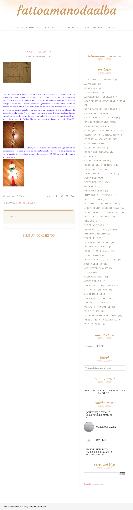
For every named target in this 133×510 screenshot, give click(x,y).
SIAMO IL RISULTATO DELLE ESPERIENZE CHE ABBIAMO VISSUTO (99, 452)
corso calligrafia (96, 152)
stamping (90, 298)
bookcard (110, 109)
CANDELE (101, 440)
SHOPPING (90, 289)
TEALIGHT (101, 302)
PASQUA (107, 229)
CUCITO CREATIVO (27, 203)
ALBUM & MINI (92, 88)
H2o (86, 199)
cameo (110, 117)
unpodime (110, 315)
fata (112, 173)
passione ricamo (95, 234)
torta (88, 307)
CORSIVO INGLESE (106, 427)
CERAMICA (90, 135)
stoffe (107, 298)
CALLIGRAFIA (92, 117)
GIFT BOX (90, 195)
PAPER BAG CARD (94, 225)
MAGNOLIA (90, 203)
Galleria (90, 186)
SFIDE (109, 285)
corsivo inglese (95, 148)
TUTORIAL (105, 307)
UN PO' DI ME (92, 311)
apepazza (108, 97)
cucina (88, 156)
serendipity (92, 285)
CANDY (105, 126)
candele (89, 126)
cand (113, 122)
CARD (87, 130)
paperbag (90, 229)
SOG (105, 289)
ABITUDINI (90, 84)
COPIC (107, 139)
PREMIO (105, 251)
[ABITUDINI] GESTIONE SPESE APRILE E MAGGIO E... (104, 391)
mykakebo (113, 212)
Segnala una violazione (94, 484)
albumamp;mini (94, 92)
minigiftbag (92, 212)
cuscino (89, 165)
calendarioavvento (97, 113)
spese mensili (93, 294)
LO (98, 199)
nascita (89, 216)
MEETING (89, 208)
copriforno (92, 143)
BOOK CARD (91, 109)
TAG (86, 302)
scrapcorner (92, 281)
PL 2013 (88, 246)
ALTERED (89, 97)
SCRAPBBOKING (93, 277)
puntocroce (92, 259)
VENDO (88, 320)
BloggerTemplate (39, 507)
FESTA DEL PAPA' (94, 182)
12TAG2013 (90, 79)
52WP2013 (108, 79)
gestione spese (94, 191)
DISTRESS (106, 165)
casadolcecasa (108, 130)
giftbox (107, 195)
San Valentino (93, 264)
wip (86, 324)
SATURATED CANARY (96, 268)
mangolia (111, 203)
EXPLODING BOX (94, 169)
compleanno (111, 135)
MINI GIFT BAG (111, 208)
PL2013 (104, 246)
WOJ (97, 324)
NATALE (104, 216)
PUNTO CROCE (92, 255)
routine (111, 259)
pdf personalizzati (97, 242)
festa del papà (93, 178)
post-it (89, 251)
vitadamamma (108, 320)
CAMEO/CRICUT (93, 122)
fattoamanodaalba (66, 10)
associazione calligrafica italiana (107, 101)
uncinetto (91, 315)
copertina (91, 139)
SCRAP (88, 272)
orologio (90, 221)
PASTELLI (90, 238)
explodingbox (93, 173)
